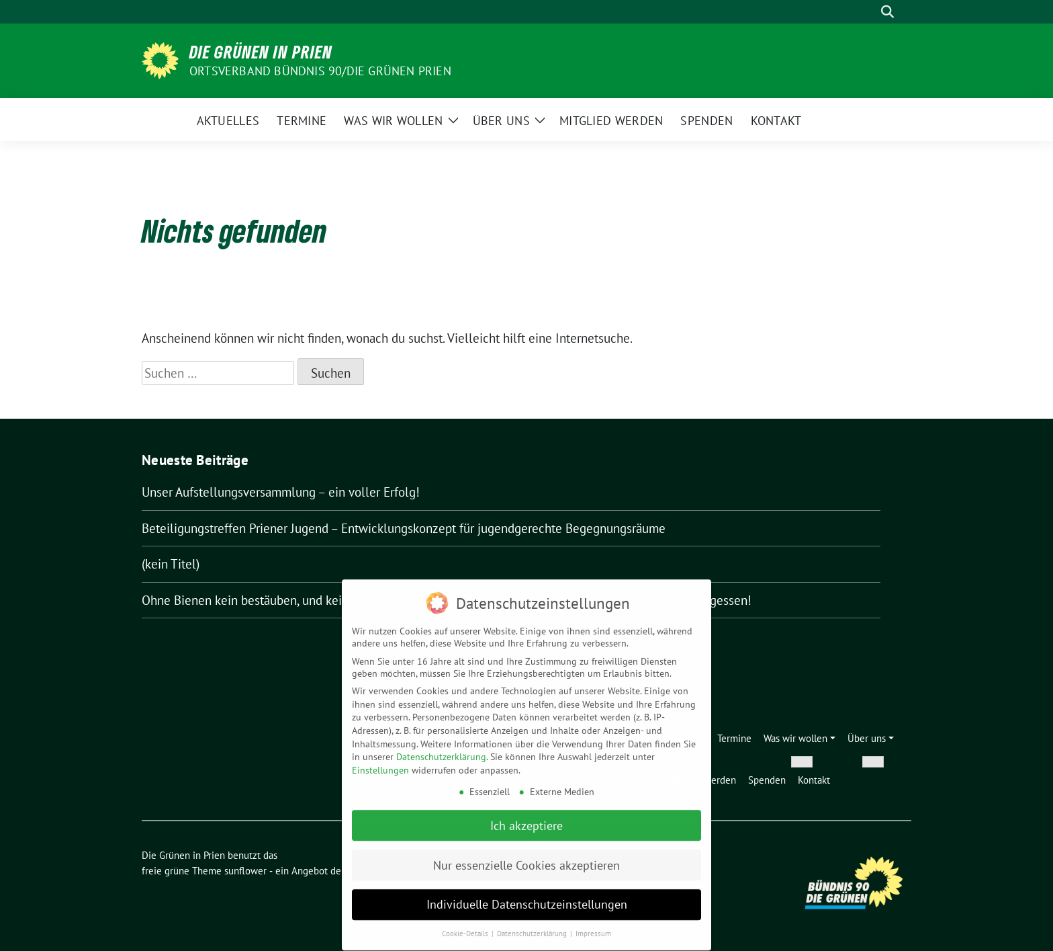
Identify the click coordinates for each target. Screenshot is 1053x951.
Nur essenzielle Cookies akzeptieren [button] (526, 859)
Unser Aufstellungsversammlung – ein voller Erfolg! (281, 492)
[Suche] (868, 12)
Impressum (593, 928)
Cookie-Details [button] (466, 928)
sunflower (245, 870)
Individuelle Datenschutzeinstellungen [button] (526, 899)
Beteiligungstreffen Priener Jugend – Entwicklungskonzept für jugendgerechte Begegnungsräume (404, 528)
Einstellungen (380, 765)
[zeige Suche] (887, 12)
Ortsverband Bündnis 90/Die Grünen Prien (320, 71)
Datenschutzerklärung (441, 751)
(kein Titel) (170, 564)
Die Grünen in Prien (260, 52)
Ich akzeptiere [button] (526, 819)
